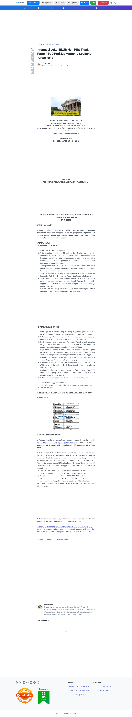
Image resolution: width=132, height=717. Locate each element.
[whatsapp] (32, 60)
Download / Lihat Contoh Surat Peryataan (53, 539)
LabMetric (84, 2)
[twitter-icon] (20, 682)
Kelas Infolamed (33, 2)
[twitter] (32, 57)
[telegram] (32, 64)
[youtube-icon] (27, 682)
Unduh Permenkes (105, 690)
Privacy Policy (72, 2)
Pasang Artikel (46, 2)
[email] (32, 72)
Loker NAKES (103, 2)
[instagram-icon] (24, 682)
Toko (93, 2)
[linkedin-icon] (31, 682)
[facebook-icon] (17, 682)
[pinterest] (32, 68)
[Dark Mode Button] (111, 3)
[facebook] (32, 53)
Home (72, 686)
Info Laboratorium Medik (69, 713)
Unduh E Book (105, 686)
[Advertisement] (66, 27)
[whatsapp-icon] (38, 682)
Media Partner (59, 2)
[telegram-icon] (34, 682)
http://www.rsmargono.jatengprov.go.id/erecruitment (57, 443)
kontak (85, 690)
